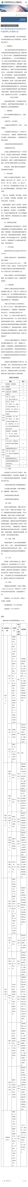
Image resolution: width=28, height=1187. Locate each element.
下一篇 (24, 1180)
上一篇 (7, 1180)
